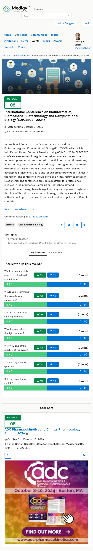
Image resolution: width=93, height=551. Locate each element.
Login (87, 23)
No (53, 275)
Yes (40, 275)
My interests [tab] (38, 252)
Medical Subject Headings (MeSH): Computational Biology (42, 243)
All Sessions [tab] (55, 252)
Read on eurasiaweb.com (19, 209)
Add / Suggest (65, 23)
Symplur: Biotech (18, 239)
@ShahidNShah (83, 47)
